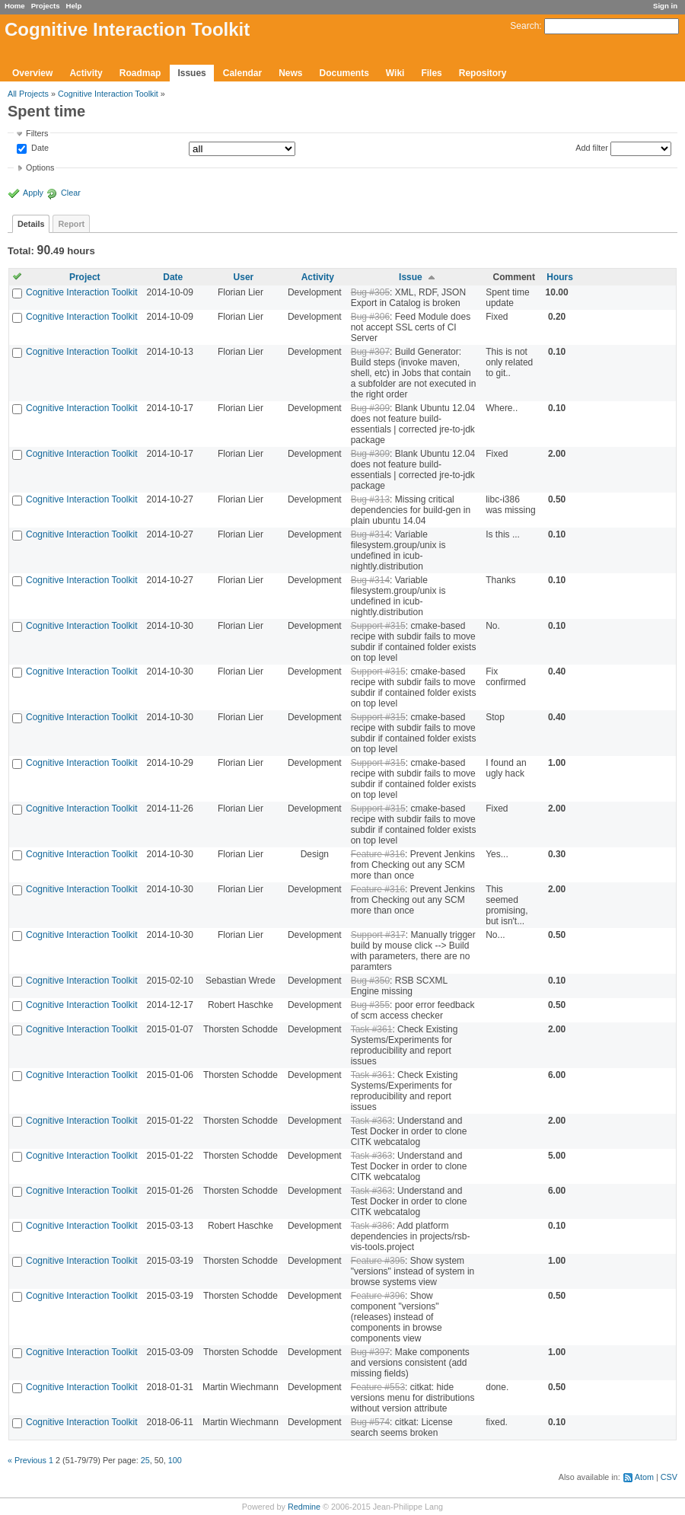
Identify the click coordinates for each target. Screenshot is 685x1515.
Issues (191, 73)
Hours (559, 277)
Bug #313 (370, 499)
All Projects (28, 93)
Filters (37, 133)
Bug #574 (370, 1422)
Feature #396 (378, 1295)
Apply (33, 192)
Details (31, 223)
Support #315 (378, 625)
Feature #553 (378, 1387)
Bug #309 (370, 408)
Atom (644, 1477)
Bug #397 (370, 1352)
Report (71, 223)
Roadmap (140, 73)
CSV (669, 1477)
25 (145, 1460)
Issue (410, 277)
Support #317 (378, 935)
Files (431, 73)
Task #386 (372, 1225)
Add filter (591, 147)
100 (175, 1460)
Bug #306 (370, 316)
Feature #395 (378, 1260)
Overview (32, 73)
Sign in (665, 6)
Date (39, 148)
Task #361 (372, 1029)
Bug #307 (370, 351)
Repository (483, 73)
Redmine (304, 1506)
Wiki (395, 73)
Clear (71, 192)
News (290, 73)
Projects (45, 6)
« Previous (27, 1460)
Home (15, 6)
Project (84, 277)
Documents (344, 73)
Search (524, 26)
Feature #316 (378, 854)
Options (40, 167)
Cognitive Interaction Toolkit (108, 93)
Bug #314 (370, 534)
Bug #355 (370, 1005)
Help (74, 6)
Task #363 (372, 1120)
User (244, 277)
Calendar (242, 73)
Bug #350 (370, 980)
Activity (85, 73)
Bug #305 (370, 292)
